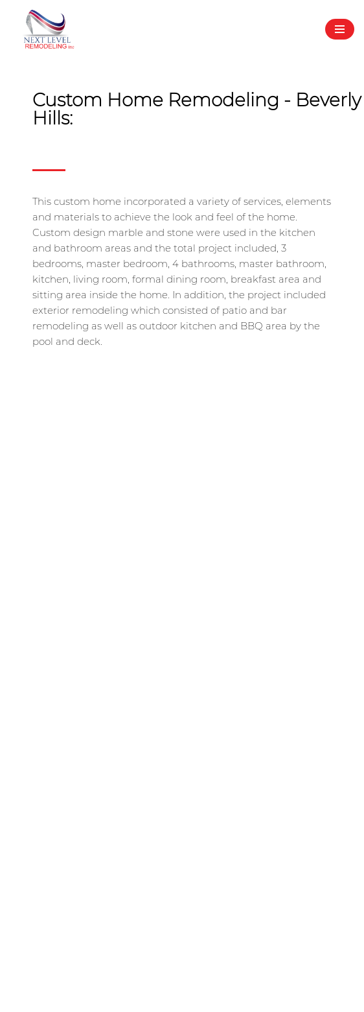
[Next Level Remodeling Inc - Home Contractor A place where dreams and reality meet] (48, 29)
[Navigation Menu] (339, 29)
